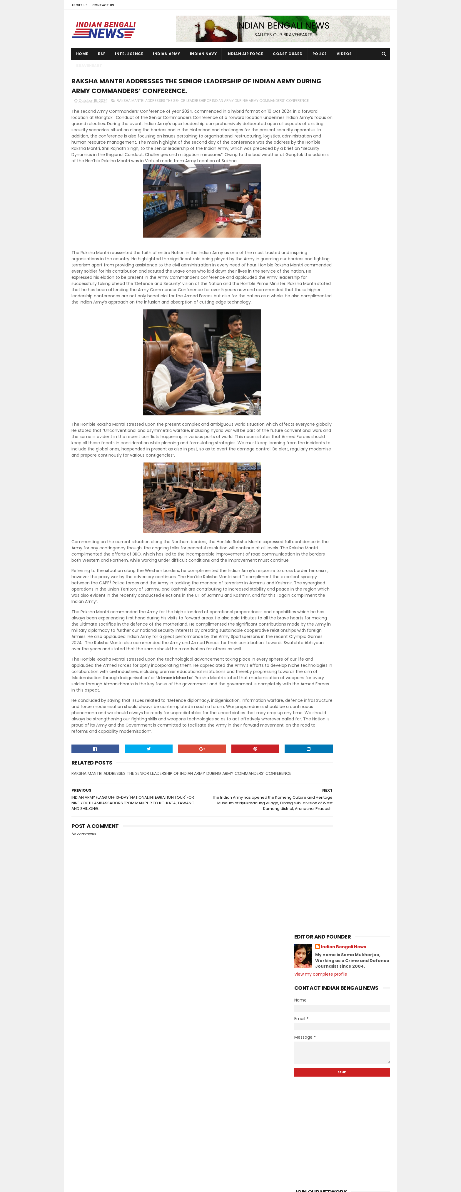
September (318, 829)
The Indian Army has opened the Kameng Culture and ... (341, 634)
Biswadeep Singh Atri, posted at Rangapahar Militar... (340, 453)
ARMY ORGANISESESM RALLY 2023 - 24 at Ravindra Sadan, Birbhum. (354, 1154)
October (315, 418)
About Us (79, 5)
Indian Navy (203, 53)
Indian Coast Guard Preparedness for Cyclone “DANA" (347, 530)
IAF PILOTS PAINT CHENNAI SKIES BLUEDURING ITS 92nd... (339, 738)
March (313, 877)
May (310, 861)
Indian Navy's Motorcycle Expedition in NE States (345, 621)
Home (82, 53)
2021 (305, 920)
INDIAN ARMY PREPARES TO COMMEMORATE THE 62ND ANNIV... (344, 712)
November (317, 410)
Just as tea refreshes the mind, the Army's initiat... (344, 764)
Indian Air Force (244, 53)
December (317, 401)
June (311, 853)
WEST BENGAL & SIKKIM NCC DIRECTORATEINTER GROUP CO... (342, 751)
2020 (306, 928)
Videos (344, 53)
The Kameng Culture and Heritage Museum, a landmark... (343, 518)
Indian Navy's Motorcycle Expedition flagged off (345, 570)
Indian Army (166, 53)
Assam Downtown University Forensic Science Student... (347, 816)
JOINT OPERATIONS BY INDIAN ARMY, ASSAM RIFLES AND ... (344, 673)
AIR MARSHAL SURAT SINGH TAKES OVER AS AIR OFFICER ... (347, 803)
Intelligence (129, 53)
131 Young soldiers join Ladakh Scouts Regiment (351, 1063)
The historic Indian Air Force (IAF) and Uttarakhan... (347, 543)
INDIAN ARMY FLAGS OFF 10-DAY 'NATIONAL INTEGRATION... (339, 660)
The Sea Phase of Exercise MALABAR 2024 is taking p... (344, 596)
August (314, 837)
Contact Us (103, 5)
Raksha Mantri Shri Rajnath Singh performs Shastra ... (342, 687)
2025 (306, 386)
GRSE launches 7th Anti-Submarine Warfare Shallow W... (344, 427)
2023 (306, 903)
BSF (102, 53)
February (316, 885)
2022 (306, 912)
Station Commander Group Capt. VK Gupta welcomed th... (345, 492)
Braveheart (89, 65)
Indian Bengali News (343, 91)
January (315, 893)
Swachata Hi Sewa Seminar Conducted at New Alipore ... (339, 777)
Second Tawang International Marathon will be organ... (338, 557)
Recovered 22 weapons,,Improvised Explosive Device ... (345, 440)
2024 (306, 394)
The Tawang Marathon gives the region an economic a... (341, 466)
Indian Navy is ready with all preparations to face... (336, 505)
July (310, 845)
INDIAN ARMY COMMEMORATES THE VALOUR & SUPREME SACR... (342, 583)
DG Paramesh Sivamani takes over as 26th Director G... (347, 609)
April (311, 869)
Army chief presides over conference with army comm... (347, 699)
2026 (306, 379)
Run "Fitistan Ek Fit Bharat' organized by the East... (346, 479)
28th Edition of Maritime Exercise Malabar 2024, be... (341, 725)
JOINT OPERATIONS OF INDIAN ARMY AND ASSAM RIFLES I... (343, 790)
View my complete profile (320, 118)
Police (320, 53)
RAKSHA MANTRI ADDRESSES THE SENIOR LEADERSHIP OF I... (339, 647)
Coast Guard (288, 53)
